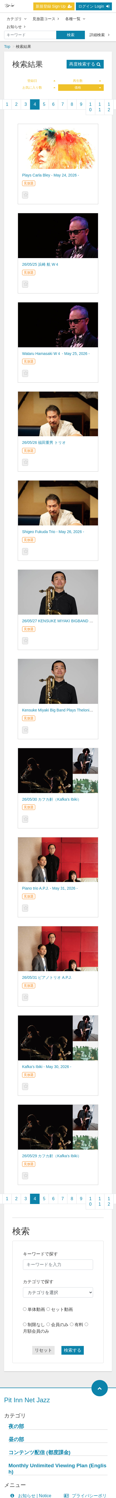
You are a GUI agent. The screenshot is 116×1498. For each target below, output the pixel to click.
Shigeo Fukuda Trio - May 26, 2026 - (53, 532)
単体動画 (36, 1309)
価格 (88, 87)
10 (90, 107)
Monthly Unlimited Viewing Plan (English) (57, 1469)
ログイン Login (93, 6)
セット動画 (62, 1309)
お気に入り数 (38, 87)
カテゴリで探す (38, 1281)
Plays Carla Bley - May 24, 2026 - (50, 175)
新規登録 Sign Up (54, 6)
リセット (43, 1350)
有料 (79, 1324)
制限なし (36, 1324)
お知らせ (16, 26)
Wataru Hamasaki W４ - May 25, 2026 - (56, 353)
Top (7, 46)
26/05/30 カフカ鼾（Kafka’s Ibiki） (51, 799)
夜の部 (16, 1426)
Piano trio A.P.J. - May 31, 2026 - (50, 888)
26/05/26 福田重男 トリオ (44, 442)
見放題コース (45, 19)
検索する (72, 1350)
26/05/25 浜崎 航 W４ (40, 264)
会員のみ (60, 1324)
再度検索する (85, 64)
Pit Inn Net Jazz (27, 1400)
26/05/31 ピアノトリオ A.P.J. (47, 977)
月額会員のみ (36, 1331)
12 (109, 107)
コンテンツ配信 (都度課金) (39, 1452)
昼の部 (16, 1439)
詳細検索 (99, 35)
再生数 (87, 81)
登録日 (41, 81)
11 (100, 107)
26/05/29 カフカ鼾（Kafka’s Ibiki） (51, 1156)
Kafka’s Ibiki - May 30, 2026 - (46, 1066)
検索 (71, 35)
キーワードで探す (40, 1254)
